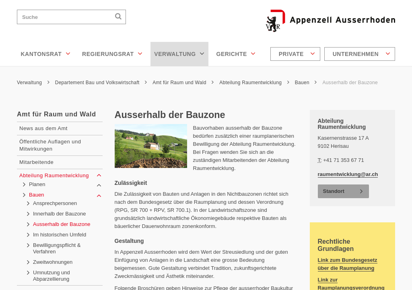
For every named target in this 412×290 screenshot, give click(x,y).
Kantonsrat (46, 53)
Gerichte (236, 53)
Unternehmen (361, 53)
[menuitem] (296, 54)
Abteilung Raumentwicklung (254, 82)
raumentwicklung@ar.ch (348, 174)
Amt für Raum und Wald (183, 82)
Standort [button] (333, 191)
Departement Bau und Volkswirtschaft (101, 82)
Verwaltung (179, 53)
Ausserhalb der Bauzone (350, 82)
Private (297, 53)
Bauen (306, 82)
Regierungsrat (112, 53)
